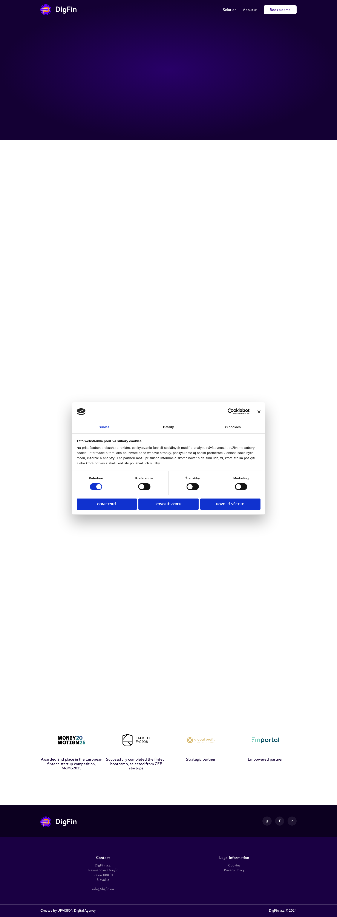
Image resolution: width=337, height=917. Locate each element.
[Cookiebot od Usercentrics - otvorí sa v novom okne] (231, 411)
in (292, 821)
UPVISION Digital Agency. (76, 911)
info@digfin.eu (103, 889)
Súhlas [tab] (104, 427)
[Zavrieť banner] (258, 411)
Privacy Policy (234, 870)
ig (266, 821)
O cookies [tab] (233, 427)
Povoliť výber (168, 504)
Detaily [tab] (168, 427)
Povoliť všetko (230, 504)
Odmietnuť (106, 504)
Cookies (234, 865)
